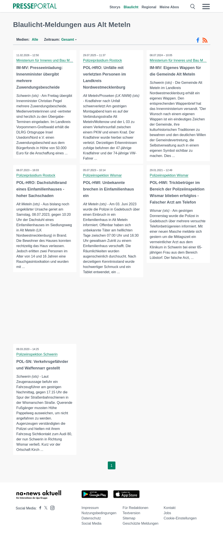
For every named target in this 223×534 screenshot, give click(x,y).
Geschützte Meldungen (141, 523)
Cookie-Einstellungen (180, 518)
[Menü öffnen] (206, 6)
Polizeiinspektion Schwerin (36, 354)
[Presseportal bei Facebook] (39, 508)
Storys (115, 7)
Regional (149, 7)
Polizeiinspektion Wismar (102, 175)
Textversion (131, 513)
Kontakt (170, 508)
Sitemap (129, 518)
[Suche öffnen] (193, 6)
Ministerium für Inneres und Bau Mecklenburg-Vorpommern (62, 60)
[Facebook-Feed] (197, 40)
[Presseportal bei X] (44, 508)
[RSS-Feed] (205, 40)
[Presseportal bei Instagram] (51, 507)
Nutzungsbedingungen (98, 513)
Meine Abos (169, 7)
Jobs (167, 513)
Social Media (91, 523)
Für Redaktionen (135, 508)
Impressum (90, 508)
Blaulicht (131, 7)
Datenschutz (91, 518)
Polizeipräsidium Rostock (102, 60)
